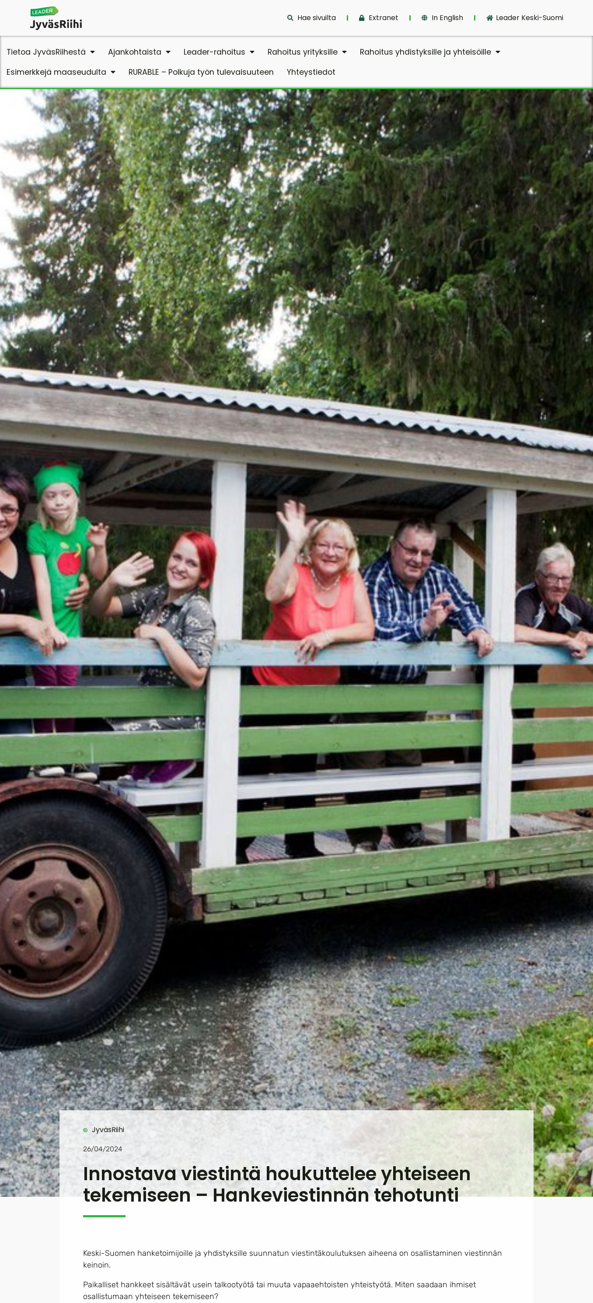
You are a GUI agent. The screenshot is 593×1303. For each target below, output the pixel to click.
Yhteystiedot (311, 72)
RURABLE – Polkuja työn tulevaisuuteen (201, 72)
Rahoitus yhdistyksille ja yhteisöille (430, 52)
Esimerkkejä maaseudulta (61, 72)
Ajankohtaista (139, 52)
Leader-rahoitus (219, 52)
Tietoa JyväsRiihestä (51, 52)
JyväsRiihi (108, 1130)
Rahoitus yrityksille (307, 52)
